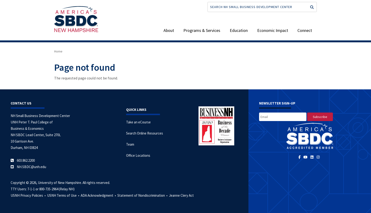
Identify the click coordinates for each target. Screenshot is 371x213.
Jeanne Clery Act (181, 195)
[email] (282, 117)
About (168, 30)
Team (130, 144)
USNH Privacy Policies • (28, 195)
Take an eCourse (138, 122)
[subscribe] (320, 117)
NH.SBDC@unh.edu (31, 167)
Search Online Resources (144, 133)
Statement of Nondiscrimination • (142, 195)
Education (239, 30)
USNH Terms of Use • (63, 195)
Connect (304, 30)
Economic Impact (272, 30)
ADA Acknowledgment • (99, 195)
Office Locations (138, 155)
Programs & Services (201, 30)
